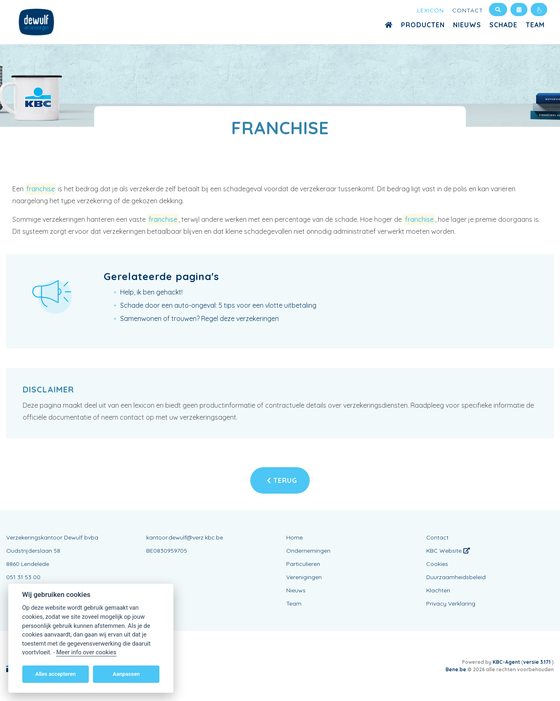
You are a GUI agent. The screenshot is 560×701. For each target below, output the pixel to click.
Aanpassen (126, 674)
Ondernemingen (308, 550)
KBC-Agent (506, 662)
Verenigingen (304, 577)
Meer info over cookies (86, 652)
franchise (40, 189)
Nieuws (467, 25)
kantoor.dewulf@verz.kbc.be (184, 537)
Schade (503, 25)
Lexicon (430, 10)
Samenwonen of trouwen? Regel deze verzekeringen (199, 318)
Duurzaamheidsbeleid (456, 577)
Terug (282, 480)
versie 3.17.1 (537, 662)
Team (535, 25)
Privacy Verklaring (450, 603)
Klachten (438, 590)
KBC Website (448, 550)
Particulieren (303, 564)
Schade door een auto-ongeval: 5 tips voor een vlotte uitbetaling (218, 305)
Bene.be (456, 669)
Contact (467, 10)
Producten (423, 25)
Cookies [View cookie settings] (437, 564)
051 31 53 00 (23, 577)
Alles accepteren (55, 674)
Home (294, 537)
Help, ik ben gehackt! (151, 292)
